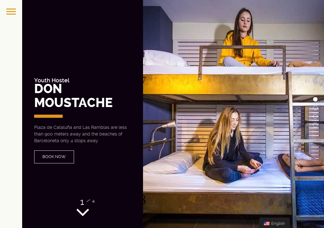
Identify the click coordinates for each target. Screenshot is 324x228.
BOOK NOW (54, 156)
